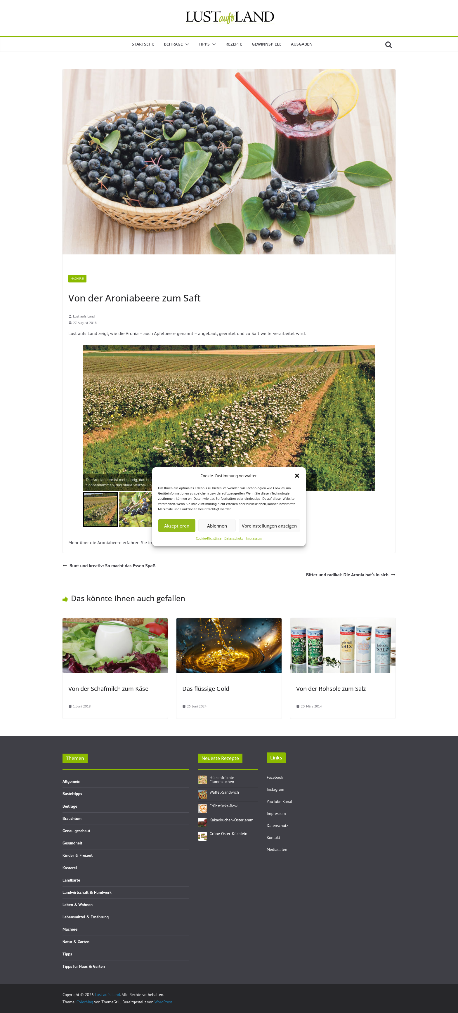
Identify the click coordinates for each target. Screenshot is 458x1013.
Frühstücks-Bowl (224, 806)
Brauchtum (72, 818)
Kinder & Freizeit (78, 855)
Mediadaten (277, 849)
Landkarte (71, 880)
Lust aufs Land (84, 316)
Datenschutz (233, 538)
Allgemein (71, 781)
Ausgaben (302, 44)
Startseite (143, 44)
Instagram (275, 789)
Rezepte (233, 44)
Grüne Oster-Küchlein (228, 833)
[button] (297, 475)
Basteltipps (72, 793)
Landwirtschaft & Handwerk (87, 892)
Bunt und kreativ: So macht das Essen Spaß (109, 565)
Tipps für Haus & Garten (84, 966)
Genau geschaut (76, 830)
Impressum (254, 538)
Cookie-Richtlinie (208, 538)
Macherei (77, 278)
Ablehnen (217, 525)
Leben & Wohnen (78, 904)
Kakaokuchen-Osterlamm (232, 820)
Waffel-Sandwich (224, 792)
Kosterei (70, 867)
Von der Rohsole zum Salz (331, 689)
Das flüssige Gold (205, 689)
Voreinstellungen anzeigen (269, 525)
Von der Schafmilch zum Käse (108, 689)
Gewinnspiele (267, 44)
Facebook (275, 777)
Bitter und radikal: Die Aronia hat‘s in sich (350, 574)
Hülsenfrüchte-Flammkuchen (223, 779)
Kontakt (273, 837)
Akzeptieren (176, 525)
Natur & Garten (76, 941)
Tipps (204, 44)
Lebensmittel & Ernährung (86, 917)
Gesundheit (72, 843)
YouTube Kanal (279, 801)
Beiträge (173, 44)
